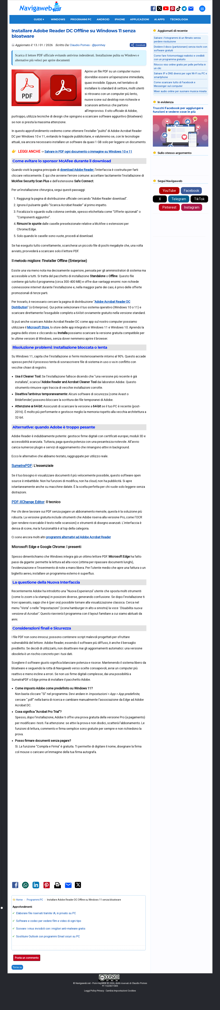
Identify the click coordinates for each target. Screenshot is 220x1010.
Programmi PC (80, 19)
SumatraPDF (22, 466)
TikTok (199, 199)
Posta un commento (27, 957)
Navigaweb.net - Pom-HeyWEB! (91, 983)
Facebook (191, 190)
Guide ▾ (39, 19)
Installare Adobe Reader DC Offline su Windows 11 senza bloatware (74, 33)
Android (103, 19)
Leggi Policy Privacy (94, 990)
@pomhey (98, 45)
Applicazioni (139, 19)
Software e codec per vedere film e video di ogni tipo (48, 921)
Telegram (179, 199)
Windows (58, 19)
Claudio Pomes (80, 45)
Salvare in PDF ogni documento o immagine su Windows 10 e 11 (88, 151)
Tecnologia (179, 19)
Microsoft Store (38, 327)
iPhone (120, 19)
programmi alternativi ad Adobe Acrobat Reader (78, 537)
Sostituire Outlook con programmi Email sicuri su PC (48, 936)
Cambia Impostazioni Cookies (121, 990)
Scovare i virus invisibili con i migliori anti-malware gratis (50, 928)
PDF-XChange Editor (28, 502)
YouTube (169, 190)
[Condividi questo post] (138, 45)
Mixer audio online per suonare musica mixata (180, 91)
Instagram (191, 207)
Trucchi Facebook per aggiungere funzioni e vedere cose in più (178, 109)
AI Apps (159, 19)
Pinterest (169, 207)
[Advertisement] (78, 797)
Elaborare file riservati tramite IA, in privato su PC (46, 913)
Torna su (17, 967)
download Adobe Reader (77, 170)
